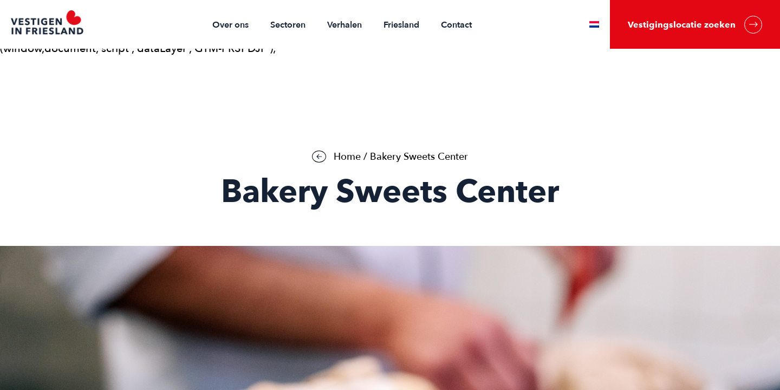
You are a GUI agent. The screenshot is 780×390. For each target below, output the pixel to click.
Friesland (401, 25)
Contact (456, 25)
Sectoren (288, 25)
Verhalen (344, 25)
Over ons (230, 25)
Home (347, 157)
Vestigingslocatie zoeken (695, 25)
